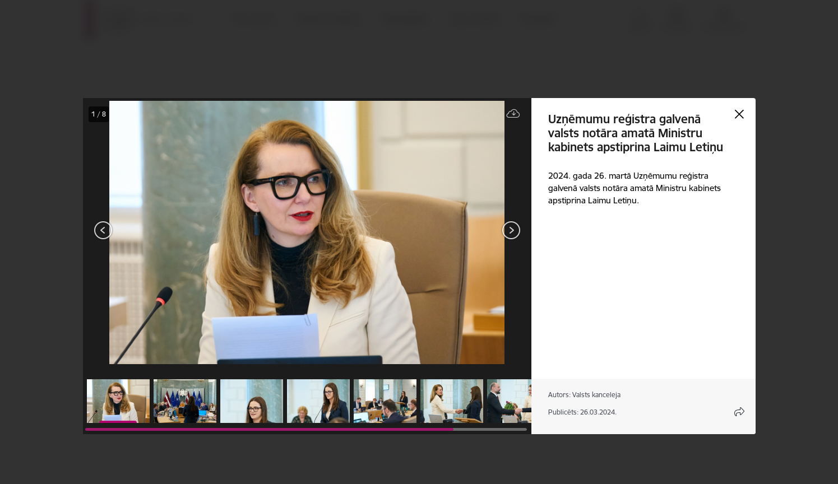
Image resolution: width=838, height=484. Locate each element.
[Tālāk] (511, 230)
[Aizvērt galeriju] (739, 114)
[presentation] (150, 231)
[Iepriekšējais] (103, 230)
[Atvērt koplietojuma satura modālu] (739, 411)
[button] (118, 401)
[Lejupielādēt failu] (513, 114)
